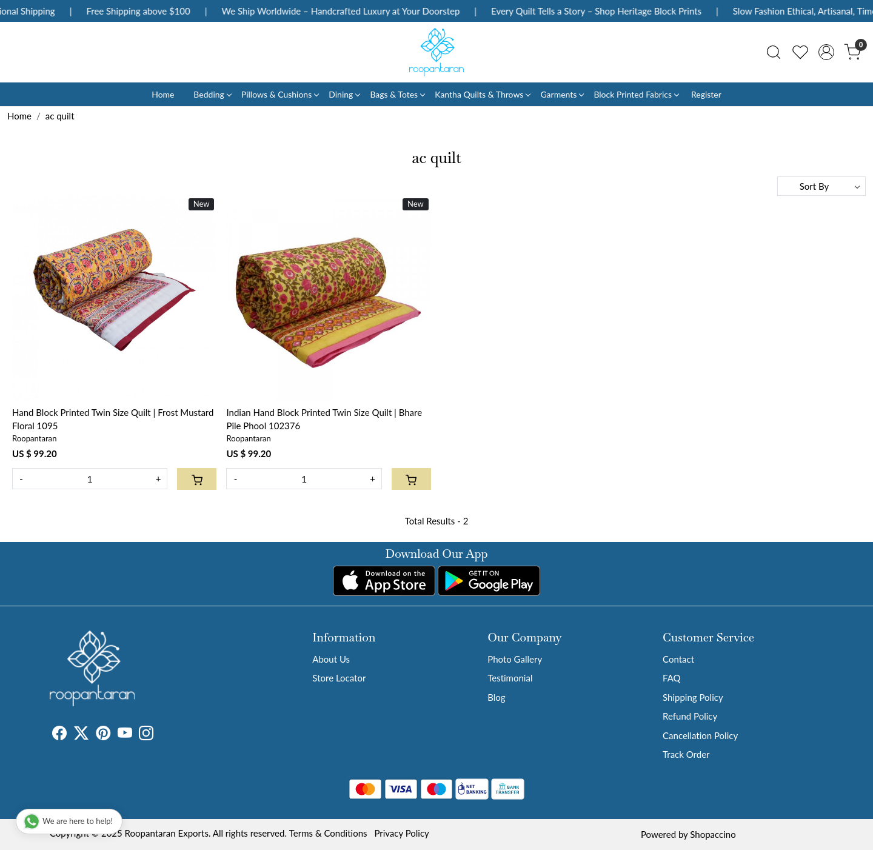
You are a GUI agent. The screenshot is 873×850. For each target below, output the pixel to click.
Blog (496, 697)
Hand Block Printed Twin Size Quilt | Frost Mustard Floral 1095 (112, 419)
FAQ (672, 677)
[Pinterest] (103, 735)
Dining (344, 94)
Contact (678, 659)
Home (163, 94)
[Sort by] (821, 186)
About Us (331, 659)
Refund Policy (690, 716)
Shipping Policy (693, 697)
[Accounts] (826, 52)
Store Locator (339, 677)
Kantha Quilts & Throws (482, 94)
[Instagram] (146, 735)
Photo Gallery (514, 659)
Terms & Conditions (328, 833)
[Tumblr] (160, 735)
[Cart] (196, 479)
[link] (773, 52)
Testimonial (509, 677)
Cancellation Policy (700, 735)
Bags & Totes (397, 94)
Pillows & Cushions (279, 94)
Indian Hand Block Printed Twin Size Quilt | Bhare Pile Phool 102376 (324, 419)
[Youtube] (125, 735)
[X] (81, 735)
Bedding (211, 94)
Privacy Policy (401, 833)
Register (706, 94)
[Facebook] (59, 735)
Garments (561, 94)
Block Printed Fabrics (636, 94)
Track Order (686, 754)
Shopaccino (712, 834)
